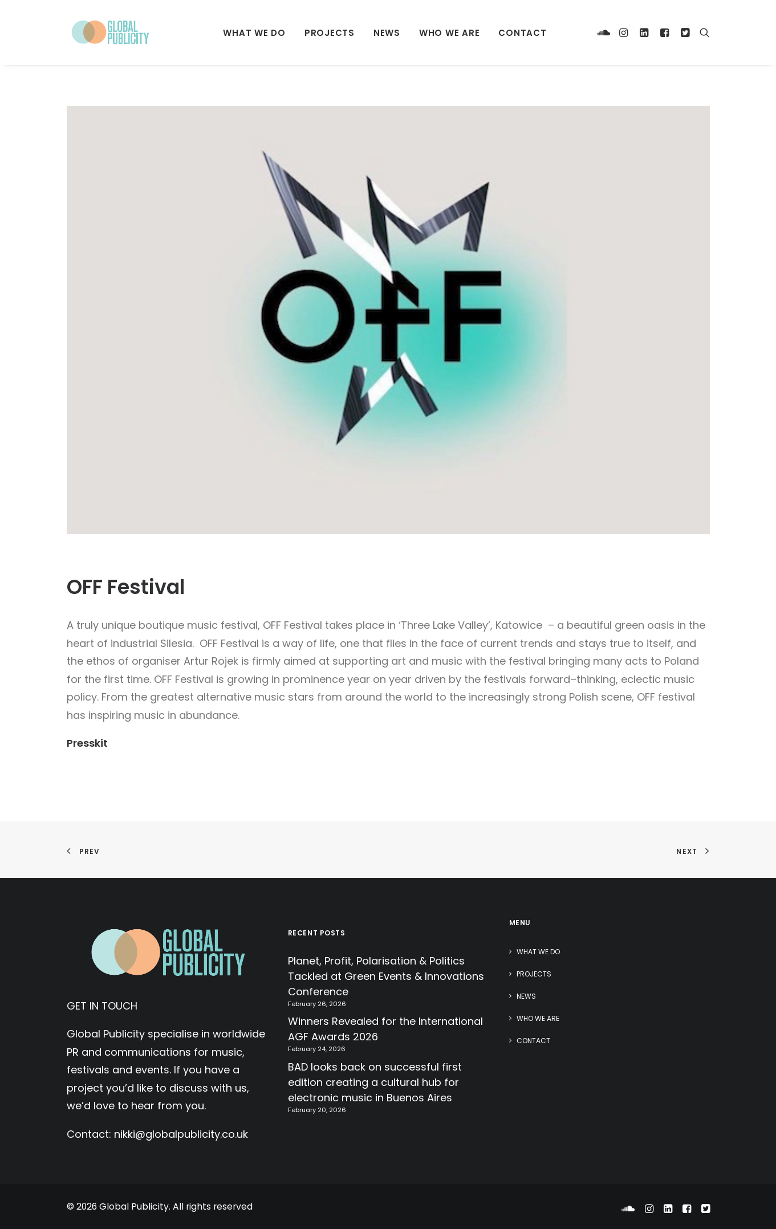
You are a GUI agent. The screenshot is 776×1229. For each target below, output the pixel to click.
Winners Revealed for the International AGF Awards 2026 (385, 1029)
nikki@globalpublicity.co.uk (181, 1134)
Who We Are (449, 33)
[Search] (702, 32)
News (386, 33)
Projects (329, 33)
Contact (522, 33)
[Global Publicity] (110, 32)
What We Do (254, 33)
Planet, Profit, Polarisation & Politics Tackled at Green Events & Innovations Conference (386, 976)
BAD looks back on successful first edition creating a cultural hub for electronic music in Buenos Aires (375, 1082)
